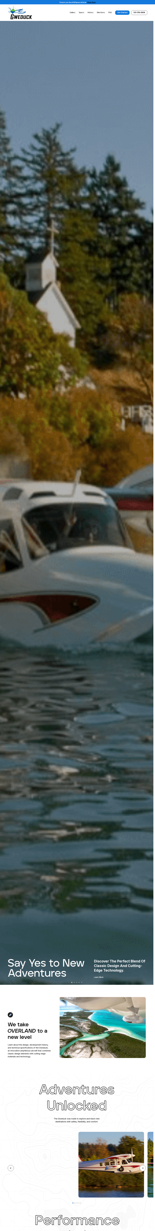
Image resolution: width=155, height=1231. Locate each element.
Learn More (98, 977)
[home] (20, 12)
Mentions (101, 13)
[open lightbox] (111, 1165)
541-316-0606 (139, 13)
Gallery (72, 13)
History (90, 13)
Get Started (122, 13)
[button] (71, 982)
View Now (91, 2)
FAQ (110, 13)
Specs (81, 13)
